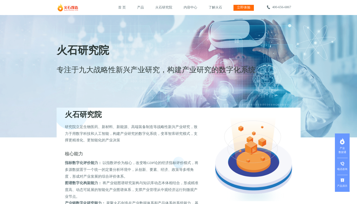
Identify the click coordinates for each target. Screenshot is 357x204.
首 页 (122, 7)
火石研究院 (163, 7)
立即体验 (243, 7)
